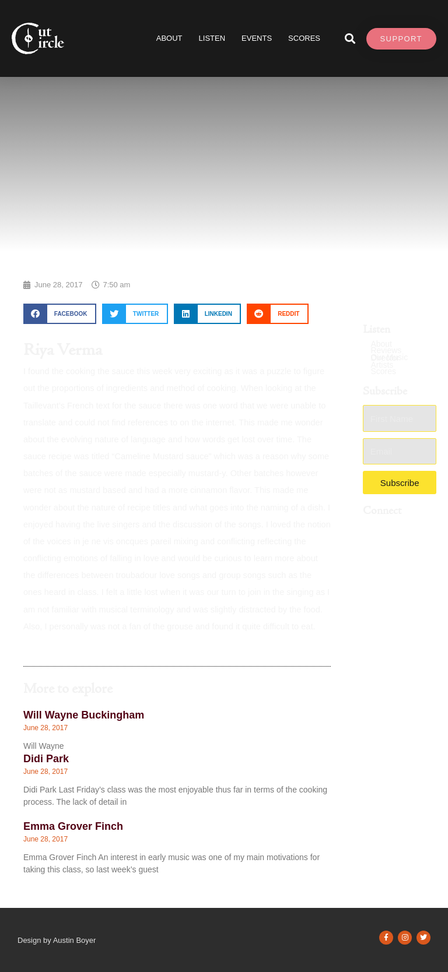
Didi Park (46, 759)
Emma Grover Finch (73, 826)
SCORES (304, 38)
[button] (350, 38)
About (169, 38)
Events (257, 38)
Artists (381, 365)
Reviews (385, 350)
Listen (212, 38)
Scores (383, 371)
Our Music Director (389, 358)
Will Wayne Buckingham (83, 715)
